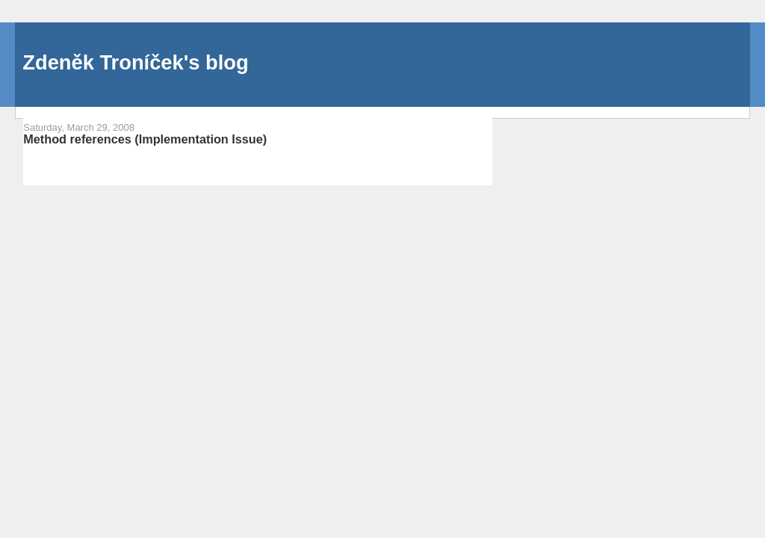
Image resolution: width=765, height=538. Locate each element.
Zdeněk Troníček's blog (135, 62)
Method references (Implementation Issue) (145, 139)
